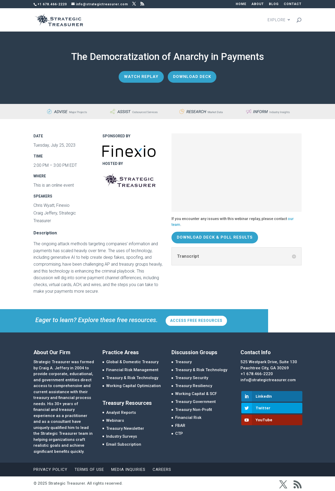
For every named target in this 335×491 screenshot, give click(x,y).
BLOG (274, 4)
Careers (162, 469)
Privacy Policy (50, 469)
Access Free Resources (196, 320)
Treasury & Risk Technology (132, 377)
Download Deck (192, 76)
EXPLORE (277, 20)
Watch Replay (141, 76)
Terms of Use (89, 469)
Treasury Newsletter (125, 428)
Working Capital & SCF (196, 393)
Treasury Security (191, 377)
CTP (179, 433)
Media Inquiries (128, 469)
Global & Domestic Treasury (132, 362)
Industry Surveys (121, 436)
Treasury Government (195, 401)
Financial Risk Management (132, 369)
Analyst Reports (121, 412)
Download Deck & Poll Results (215, 237)
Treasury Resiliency (193, 385)
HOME (241, 4)
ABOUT (257, 4)
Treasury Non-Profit (193, 409)
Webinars (115, 420)
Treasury (183, 362)
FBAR (180, 425)
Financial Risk (188, 417)
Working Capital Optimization (133, 385)
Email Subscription (123, 444)
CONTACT (293, 4)
